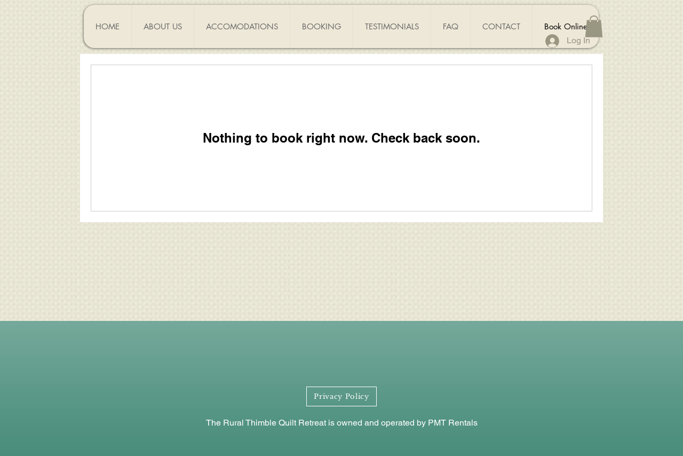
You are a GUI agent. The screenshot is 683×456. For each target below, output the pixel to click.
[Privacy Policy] (341, 396)
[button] (594, 26)
